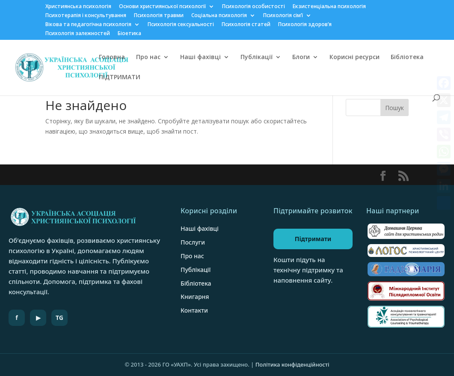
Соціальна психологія (219, 16)
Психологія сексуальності (181, 25)
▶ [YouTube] (38, 317)
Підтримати (313, 239)
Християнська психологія (78, 7)
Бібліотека (407, 57)
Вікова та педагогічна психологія (88, 25)
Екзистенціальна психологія (329, 7)
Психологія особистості (253, 7)
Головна (112, 57)
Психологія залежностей (77, 34)
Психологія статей (246, 25)
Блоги (301, 57)
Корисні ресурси (354, 57)
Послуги (193, 242)
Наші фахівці (200, 57)
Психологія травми (159, 16)
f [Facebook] (16, 317)
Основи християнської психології (162, 7)
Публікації (256, 57)
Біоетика (129, 34)
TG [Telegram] (59, 317)
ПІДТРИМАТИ (119, 77)
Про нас (148, 57)
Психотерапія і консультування (85, 16)
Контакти (194, 310)
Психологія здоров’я (305, 25)
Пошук (394, 108)
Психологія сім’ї (283, 16)
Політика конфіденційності (292, 364)
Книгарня (195, 296)
